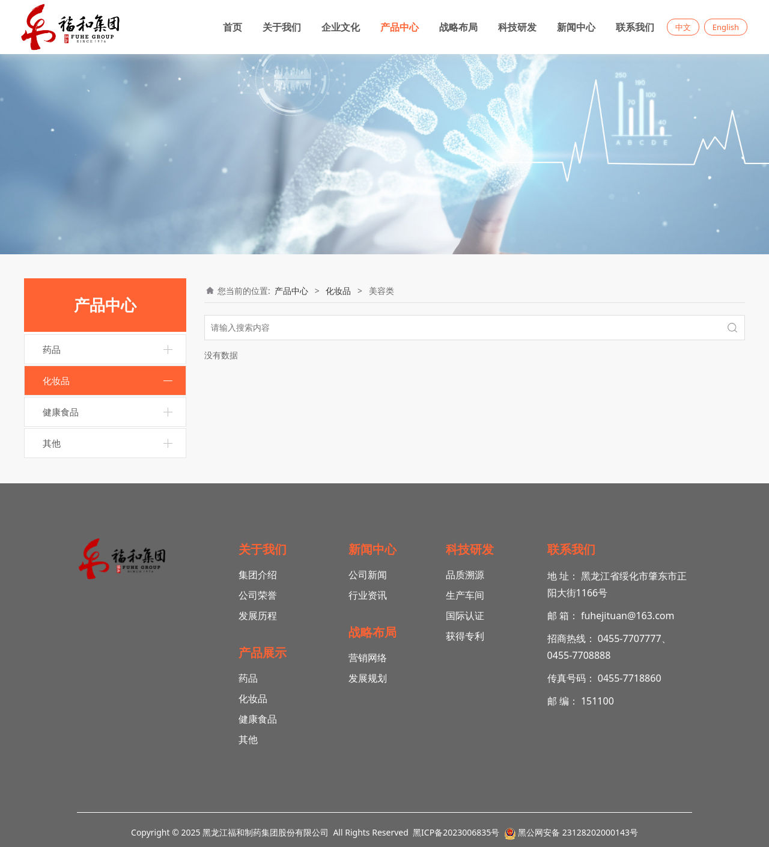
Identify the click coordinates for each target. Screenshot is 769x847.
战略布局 (458, 27)
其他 (52, 443)
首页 (232, 27)
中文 (683, 27)
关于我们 (282, 27)
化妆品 (56, 381)
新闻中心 (576, 27)
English (726, 27)
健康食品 (61, 412)
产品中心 (399, 27)
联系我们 (635, 27)
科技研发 (517, 27)
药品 (52, 349)
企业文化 (340, 27)
